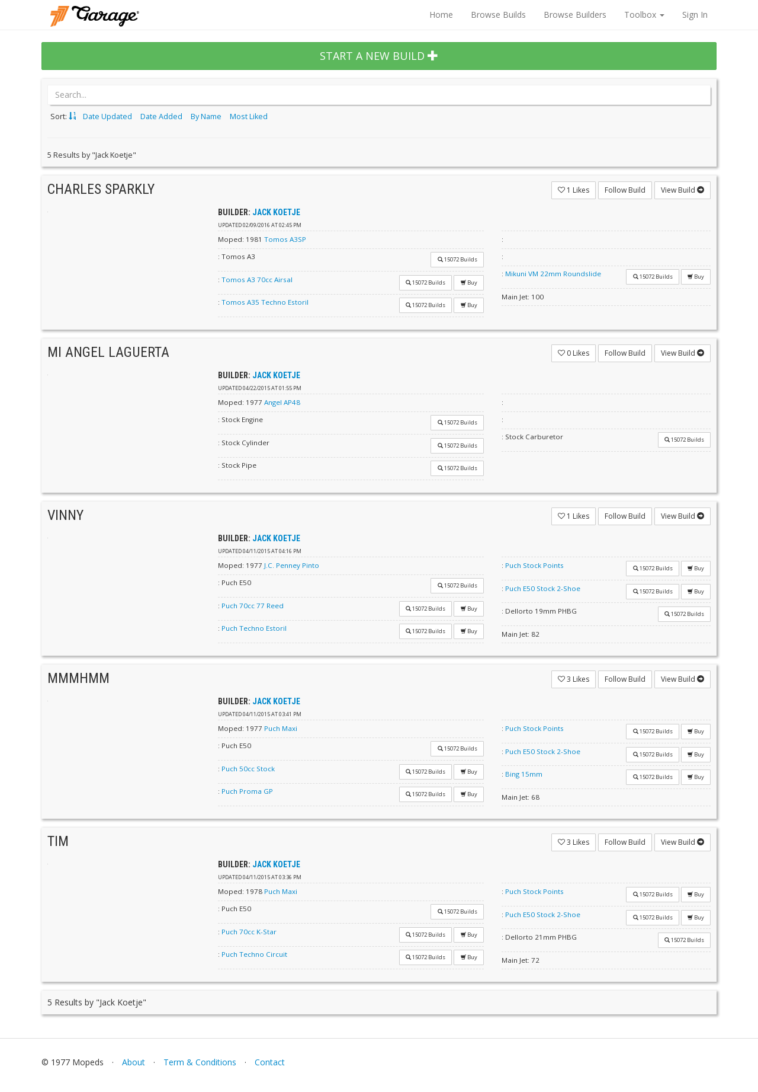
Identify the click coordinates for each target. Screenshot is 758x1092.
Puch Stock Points (534, 565)
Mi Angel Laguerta (108, 352)
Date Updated (107, 116)
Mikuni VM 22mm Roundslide (553, 273)
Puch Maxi (280, 728)
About (133, 1062)
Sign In (695, 14)
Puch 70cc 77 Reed (252, 605)
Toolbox (644, 14)
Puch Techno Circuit (254, 954)
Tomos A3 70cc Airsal (257, 279)
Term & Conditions (199, 1062)
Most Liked (249, 116)
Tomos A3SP (285, 239)
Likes (573, 190)
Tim (58, 841)
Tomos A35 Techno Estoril (265, 302)
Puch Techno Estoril (254, 628)
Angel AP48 (282, 402)
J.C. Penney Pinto (291, 565)
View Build (682, 190)
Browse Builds (498, 14)
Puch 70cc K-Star (249, 931)
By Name (206, 116)
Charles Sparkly (101, 189)
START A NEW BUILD (379, 56)
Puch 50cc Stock (248, 768)
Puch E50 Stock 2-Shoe (542, 588)
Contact (270, 1062)
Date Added (161, 116)
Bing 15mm (523, 773)
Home (441, 14)
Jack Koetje (276, 212)
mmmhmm (78, 678)
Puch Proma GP (247, 791)
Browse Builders (575, 14)
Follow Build (625, 190)
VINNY (65, 515)
